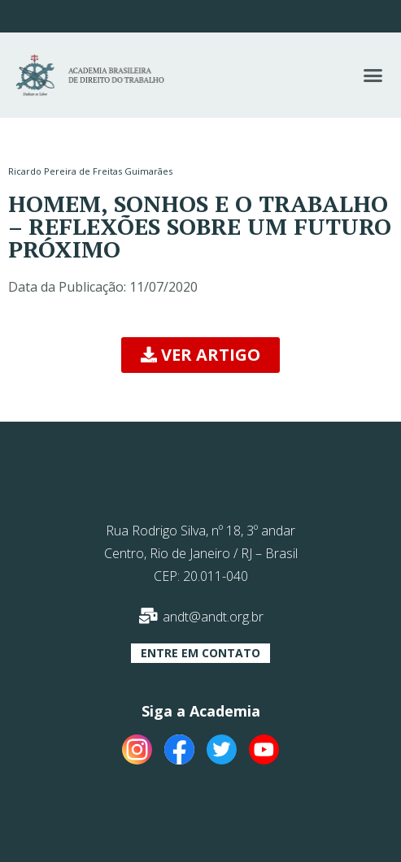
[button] (372, 75)
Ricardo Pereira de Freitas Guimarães (90, 171)
